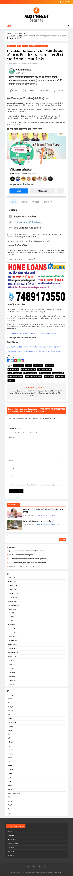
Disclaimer (11, 851)
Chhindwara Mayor (30, 373)
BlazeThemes (57, 872)
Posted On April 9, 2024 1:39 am (30, 63)
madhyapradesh (58, 373)
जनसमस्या (10, 726)
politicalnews (60, 376)
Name (11, 461)
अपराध (10, 699)
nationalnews (48, 376)
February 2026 (12, 585)
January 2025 (12, 637)
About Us (11, 836)
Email (11, 469)
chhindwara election (14, 373)
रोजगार (10, 789)
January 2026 (12, 589)
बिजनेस (10, 758)
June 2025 (11, 617)
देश (9, 734)
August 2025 (12, 609)
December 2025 (13, 593)
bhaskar (28, 366)
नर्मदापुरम (10, 742)
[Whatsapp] (19, 360)
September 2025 (13, 605)
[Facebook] (8, 360)
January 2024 (12, 684)
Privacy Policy (12, 839)
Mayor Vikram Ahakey (15, 376)
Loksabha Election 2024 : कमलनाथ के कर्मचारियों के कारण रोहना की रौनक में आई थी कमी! (34, 347)
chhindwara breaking (28, 369)
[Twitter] (12, 360)
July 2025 (11, 613)
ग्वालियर (10, 718)
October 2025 (12, 601)
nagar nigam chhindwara (33, 376)
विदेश (9, 797)
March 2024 (12, 676)
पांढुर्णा (10, 746)
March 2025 (11, 629)
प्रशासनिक (10, 750)
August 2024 (12, 656)
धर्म (9, 738)
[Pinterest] (15, 360)
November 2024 (13, 645)
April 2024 (11, 672)
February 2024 (12, 680)
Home (10, 832)
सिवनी (9, 809)
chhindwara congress (44, 369)
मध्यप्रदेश (25, 46)
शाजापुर (10, 801)
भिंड (9, 762)
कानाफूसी (10, 707)
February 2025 (12, 633)
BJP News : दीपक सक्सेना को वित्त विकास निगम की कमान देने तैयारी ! (27, 551)
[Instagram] (22, 360)
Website (11, 477)
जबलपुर (10, 730)
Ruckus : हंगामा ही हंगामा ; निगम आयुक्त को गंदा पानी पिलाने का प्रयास (27, 563)
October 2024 (12, 648)
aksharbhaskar (18, 366)
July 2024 (11, 660)
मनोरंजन (10, 774)
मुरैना (9, 778)
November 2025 (13, 597)
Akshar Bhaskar (13, 63)
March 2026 (12, 581)
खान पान (10, 711)
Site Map (11, 847)
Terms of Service (13, 843)
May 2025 (11, 621)
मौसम (9, 782)
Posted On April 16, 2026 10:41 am (46, 515)
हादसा (9, 813)
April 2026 (11, 578)
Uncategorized (12, 695)
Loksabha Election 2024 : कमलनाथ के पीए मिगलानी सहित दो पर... (36, 418)
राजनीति (32, 46)
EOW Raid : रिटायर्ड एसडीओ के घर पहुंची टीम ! (38, 521)
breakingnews (38, 366)
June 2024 (11, 664)
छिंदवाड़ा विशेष (11, 46)
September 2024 (13, 652)
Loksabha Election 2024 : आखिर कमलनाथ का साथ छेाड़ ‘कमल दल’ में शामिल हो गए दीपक (34, 351)
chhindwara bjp (13, 369)
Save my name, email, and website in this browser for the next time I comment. (35, 485)
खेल (9, 715)
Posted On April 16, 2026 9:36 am (46, 524)
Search (9, 536)
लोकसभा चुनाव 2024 (41, 46)
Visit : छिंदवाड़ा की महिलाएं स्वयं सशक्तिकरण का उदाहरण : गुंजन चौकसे (27, 559)
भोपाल (19, 46)
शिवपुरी (10, 805)
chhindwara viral (45, 373)
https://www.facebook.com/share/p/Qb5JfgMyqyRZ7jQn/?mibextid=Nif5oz (31, 333)
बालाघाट (10, 754)
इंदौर (9, 703)
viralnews (11, 380)
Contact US (11, 855)
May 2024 (11, 668)
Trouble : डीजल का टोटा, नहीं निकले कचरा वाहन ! (22, 567)
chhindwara (49, 366)
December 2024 (13, 641)
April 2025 (11, 625)
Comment (12, 437)
